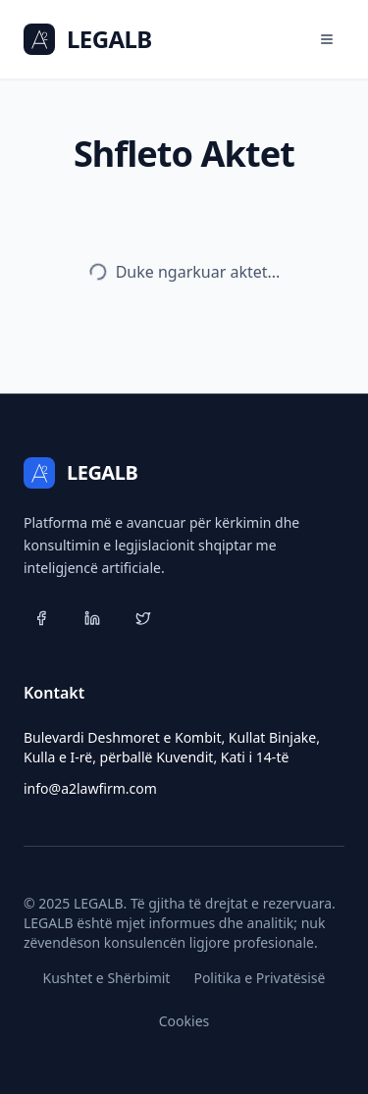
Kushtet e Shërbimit (107, 977)
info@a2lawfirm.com (90, 788)
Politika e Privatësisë (259, 977)
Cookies (184, 1021)
